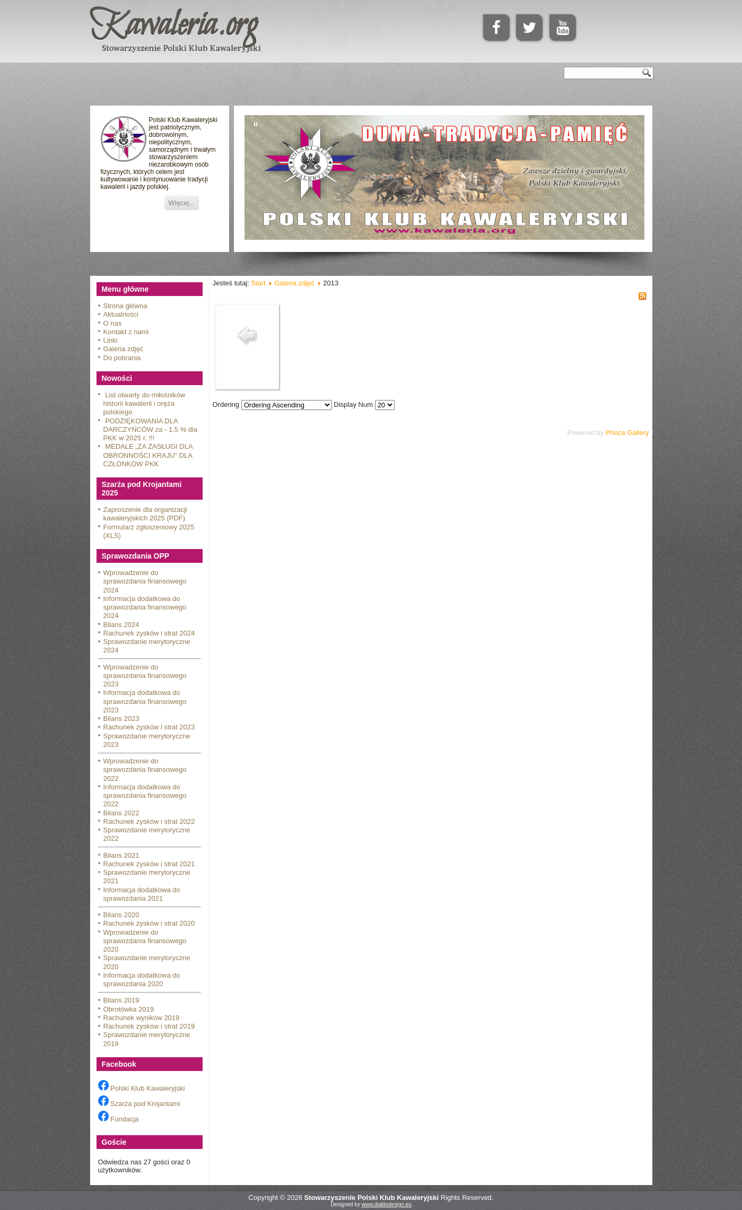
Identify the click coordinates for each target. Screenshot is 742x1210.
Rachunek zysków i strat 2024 (149, 633)
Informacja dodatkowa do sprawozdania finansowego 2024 (145, 607)
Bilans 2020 (121, 915)
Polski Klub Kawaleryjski (141, 1088)
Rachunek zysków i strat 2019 (149, 1026)
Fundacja (118, 1119)
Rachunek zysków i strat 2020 (149, 923)
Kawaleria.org (173, 26)
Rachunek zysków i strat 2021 (149, 864)
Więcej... (182, 203)
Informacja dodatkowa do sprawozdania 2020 (141, 979)
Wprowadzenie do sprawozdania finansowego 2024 (145, 581)
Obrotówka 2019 (128, 1009)
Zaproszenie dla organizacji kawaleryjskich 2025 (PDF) (145, 514)
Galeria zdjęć (123, 349)
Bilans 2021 (121, 855)
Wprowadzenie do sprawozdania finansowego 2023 (145, 676)
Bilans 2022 (121, 813)
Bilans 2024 (121, 625)
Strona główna (125, 306)
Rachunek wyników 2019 (141, 1018)
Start (258, 283)
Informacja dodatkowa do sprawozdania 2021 (141, 894)
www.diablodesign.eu (387, 1204)
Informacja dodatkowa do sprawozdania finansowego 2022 (145, 795)
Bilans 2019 (121, 1000)
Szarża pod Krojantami (139, 1104)
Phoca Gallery (627, 433)
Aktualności (120, 314)
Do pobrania (122, 358)
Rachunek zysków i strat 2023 (149, 727)
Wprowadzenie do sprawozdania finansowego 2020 (145, 941)
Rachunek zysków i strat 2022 (149, 821)
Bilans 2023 (121, 718)
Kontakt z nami (126, 332)
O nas (112, 323)
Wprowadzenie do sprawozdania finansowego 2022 (145, 769)
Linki (110, 340)
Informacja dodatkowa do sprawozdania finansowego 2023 (145, 701)
